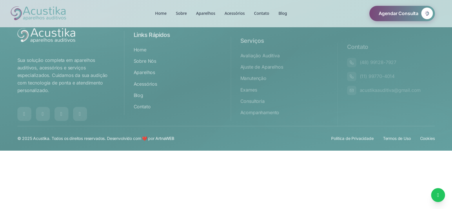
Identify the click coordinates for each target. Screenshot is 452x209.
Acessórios (145, 94)
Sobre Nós (145, 71)
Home (140, 60)
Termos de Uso (397, 142)
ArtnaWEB (164, 142)
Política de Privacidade (352, 142)
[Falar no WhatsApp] (438, 195)
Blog (138, 105)
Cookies (427, 142)
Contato (142, 117)
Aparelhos (144, 82)
